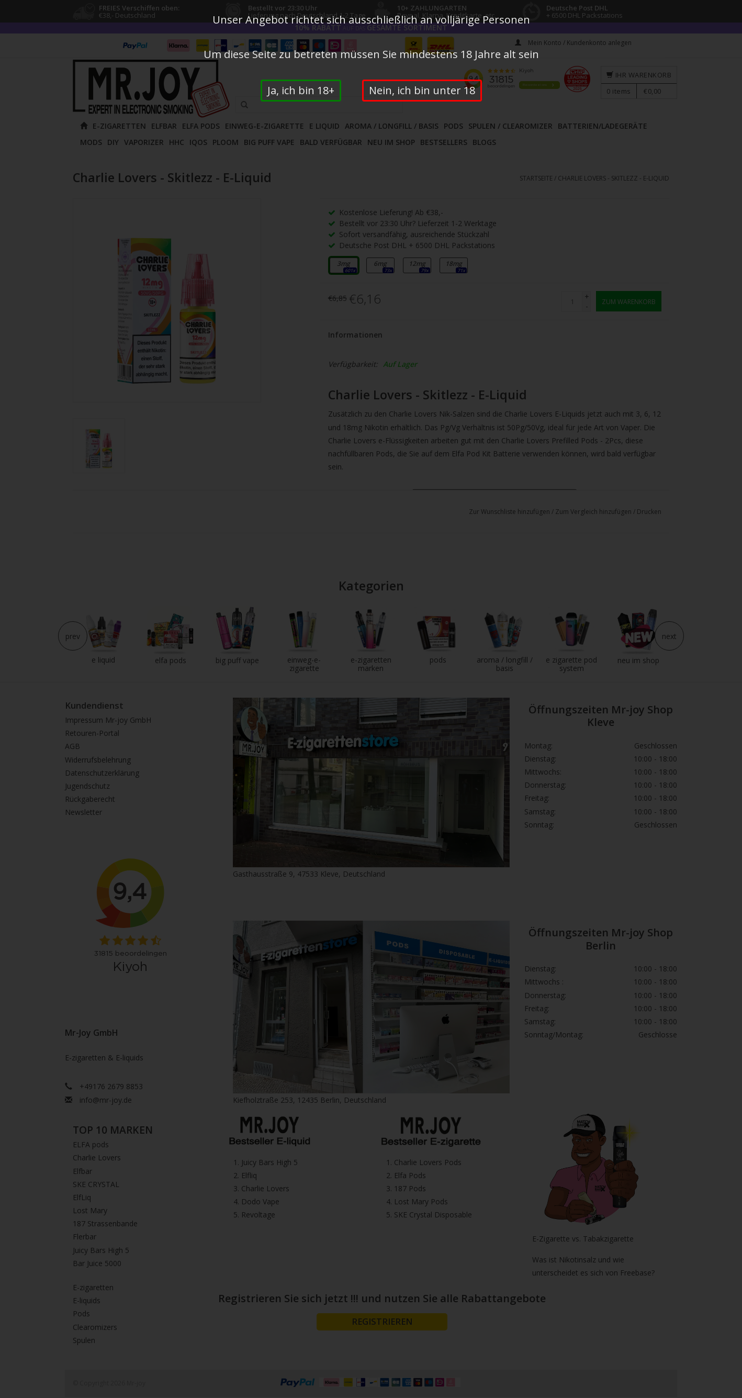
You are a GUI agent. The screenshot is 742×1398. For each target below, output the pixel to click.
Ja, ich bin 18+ (300, 90)
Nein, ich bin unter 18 (422, 90)
